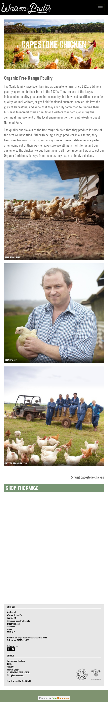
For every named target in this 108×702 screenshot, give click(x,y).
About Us (10, 666)
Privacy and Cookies (16, 660)
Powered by (54, 698)
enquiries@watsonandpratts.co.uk (32, 637)
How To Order (13, 669)
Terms (9, 663)
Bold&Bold (26, 681)
